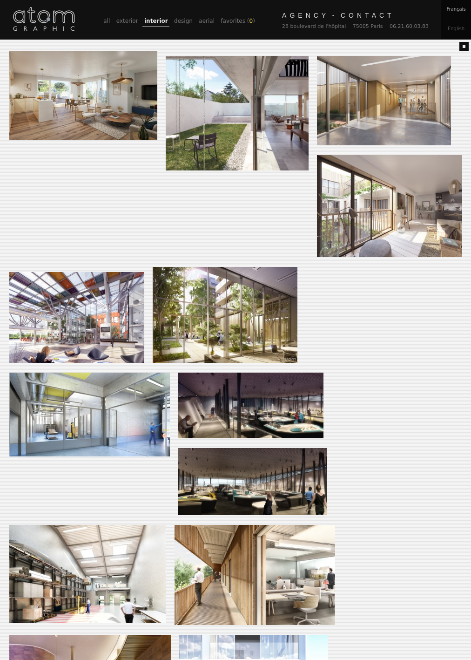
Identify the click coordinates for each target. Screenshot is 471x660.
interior (156, 21)
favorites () (238, 21)
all (106, 21)
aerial (207, 21)
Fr (455, 9)
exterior (127, 21)
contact (338, 15)
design (183, 21)
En (456, 28)
